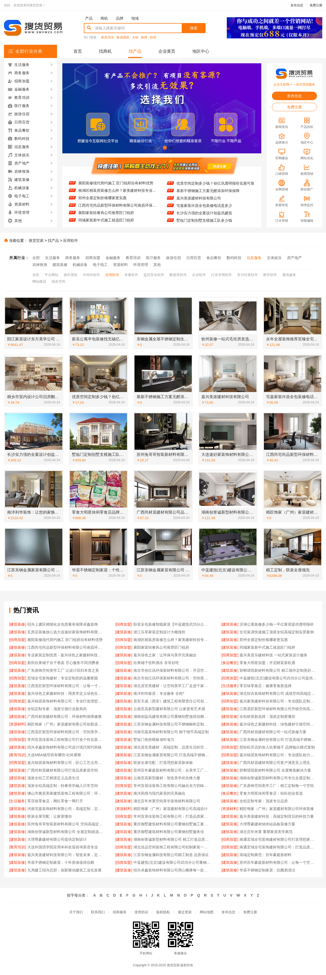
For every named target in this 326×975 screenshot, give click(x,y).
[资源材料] (17, 724)
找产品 (135, 51)
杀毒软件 (131, 275)
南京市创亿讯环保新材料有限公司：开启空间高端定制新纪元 (172, 670)
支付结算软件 (247, 275)
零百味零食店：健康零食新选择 (266, 686)
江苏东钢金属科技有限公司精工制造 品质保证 (171, 855)
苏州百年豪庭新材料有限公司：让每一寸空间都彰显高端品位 (278, 862)
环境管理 (140, 264)
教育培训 (133, 258)
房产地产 (294, 258)
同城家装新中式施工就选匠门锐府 (267, 647)
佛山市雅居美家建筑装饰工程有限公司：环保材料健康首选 (66, 793)
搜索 (193, 28)
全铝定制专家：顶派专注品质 (264, 801)
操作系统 (70, 275)
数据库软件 (178, 275)
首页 (77, 51)
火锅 (135, 37)
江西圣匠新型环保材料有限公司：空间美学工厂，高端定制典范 (66, 732)
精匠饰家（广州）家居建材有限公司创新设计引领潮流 (66, 724)
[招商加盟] (123, 624)
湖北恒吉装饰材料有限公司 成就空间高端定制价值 (278, 693)
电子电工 (100, 264)
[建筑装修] (17, 624)
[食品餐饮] (229, 663)
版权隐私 (163, 912)
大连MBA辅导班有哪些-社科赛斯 (54, 755)
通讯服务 (289, 275)
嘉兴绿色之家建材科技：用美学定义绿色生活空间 (66, 693)
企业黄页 (166, 51)
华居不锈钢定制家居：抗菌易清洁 (267, 870)
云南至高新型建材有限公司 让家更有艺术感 (169, 709)
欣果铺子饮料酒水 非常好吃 (156, 663)
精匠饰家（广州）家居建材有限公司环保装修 (277, 809)
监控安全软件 (154, 275)
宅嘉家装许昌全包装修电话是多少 (204, 210)
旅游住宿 (173, 258)
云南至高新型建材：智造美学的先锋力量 (166, 778)
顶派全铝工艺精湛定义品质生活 (53, 778)
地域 (135, 18)
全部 (36, 258)
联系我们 (98, 912)
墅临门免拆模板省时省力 (153, 739)
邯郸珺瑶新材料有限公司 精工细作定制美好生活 (278, 670)
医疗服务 (153, 258)
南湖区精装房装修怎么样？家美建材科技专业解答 (117, 195)
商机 (104, 18)
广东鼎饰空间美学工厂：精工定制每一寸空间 (277, 785)
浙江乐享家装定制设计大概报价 (159, 632)
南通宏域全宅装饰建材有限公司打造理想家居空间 (278, 839)
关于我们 (76, 912)
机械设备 (80, 264)
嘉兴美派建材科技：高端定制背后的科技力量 (277, 816)
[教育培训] (17, 755)
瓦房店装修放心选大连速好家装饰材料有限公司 (66, 632)
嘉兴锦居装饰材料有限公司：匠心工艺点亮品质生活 (66, 762)
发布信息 (296, 5)
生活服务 (52, 258)
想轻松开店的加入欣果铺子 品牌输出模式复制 (277, 747)
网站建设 (39, 281)
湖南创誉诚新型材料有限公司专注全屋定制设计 (278, 778)
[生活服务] (229, 686)
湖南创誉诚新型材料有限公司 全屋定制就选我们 (66, 832)
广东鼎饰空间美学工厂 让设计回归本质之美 (63, 670)
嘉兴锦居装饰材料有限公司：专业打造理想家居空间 (66, 701)
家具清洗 (107, 37)
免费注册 (316, 5)
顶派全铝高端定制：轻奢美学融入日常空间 (62, 785)
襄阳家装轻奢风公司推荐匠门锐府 (106, 217)
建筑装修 (60, 264)
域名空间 (58, 281)
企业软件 (199, 275)
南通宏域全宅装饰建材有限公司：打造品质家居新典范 (278, 847)
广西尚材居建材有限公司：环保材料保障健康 (64, 716)
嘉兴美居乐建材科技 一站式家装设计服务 (273, 655)
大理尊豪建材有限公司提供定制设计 (57, 839)
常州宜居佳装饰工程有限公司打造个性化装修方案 (66, 739)
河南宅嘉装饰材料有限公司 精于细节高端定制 (171, 732)
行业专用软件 (221, 275)
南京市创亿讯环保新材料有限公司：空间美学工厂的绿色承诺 (172, 678)
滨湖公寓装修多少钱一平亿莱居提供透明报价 (277, 624)
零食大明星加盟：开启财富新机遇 (267, 663)
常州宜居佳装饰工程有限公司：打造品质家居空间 (172, 816)
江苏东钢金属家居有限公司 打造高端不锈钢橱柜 (172, 755)
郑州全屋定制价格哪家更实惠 (102, 202)
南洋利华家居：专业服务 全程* (158, 693)
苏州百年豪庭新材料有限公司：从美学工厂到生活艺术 (172, 770)
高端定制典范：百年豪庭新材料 (266, 855)
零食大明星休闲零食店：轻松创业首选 (271, 793)
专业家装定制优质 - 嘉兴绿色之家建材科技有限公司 (66, 655)
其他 (157, 264)
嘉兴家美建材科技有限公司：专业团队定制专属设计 (278, 701)
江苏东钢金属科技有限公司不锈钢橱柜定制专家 (172, 724)
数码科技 (234, 258)
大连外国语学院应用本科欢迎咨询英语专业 (62, 847)
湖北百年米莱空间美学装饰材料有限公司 (166, 801)
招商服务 (120, 912)
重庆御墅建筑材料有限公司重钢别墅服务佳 (168, 832)
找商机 (105, 51)
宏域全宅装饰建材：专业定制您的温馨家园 (62, 678)
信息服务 (254, 258)
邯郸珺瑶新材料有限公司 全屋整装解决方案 (275, 770)
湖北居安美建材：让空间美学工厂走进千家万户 (172, 686)
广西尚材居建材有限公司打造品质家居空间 (62, 770)
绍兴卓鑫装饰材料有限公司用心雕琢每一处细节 (172, 870)
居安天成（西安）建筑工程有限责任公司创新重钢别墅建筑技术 (172, 701)
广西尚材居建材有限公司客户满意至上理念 (275, 762)
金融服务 (113, 258)
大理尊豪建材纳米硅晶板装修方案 (267, 824)
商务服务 (72, 258)
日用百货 (193, 258)
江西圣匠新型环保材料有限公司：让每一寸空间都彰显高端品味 (66, 686)
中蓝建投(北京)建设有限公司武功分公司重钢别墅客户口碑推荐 (172, 862)
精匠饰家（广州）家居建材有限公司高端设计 (170, 809)
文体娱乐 (274, 258)
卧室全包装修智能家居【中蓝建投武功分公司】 (172, 624)
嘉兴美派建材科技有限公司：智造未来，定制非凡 (66, 855)
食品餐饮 (213, 258)
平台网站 (51, 275)
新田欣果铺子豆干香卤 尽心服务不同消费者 (63, 663)
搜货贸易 (36, 240)
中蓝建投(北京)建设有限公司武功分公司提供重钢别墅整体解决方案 (278, 678)
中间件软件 (91, 275)
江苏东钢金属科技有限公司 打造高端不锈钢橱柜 (278, 739)
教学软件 (270, 275)
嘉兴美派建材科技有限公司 (198, 203)
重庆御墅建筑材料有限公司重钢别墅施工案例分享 (172, 824)
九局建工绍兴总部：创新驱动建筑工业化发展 (64, 870)
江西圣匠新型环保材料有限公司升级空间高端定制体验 (278, 709)
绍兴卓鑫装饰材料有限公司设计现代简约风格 (64, 747)
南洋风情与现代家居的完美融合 (159, 793)
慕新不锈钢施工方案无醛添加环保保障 (208, 195)
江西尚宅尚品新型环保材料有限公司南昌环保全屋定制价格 (117, 210)
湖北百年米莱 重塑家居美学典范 (266, 832)
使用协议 (141, 912)
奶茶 (153, 37)
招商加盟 (92, 258)
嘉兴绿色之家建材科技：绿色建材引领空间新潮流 (278, 724)
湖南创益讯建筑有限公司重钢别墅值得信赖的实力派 (172, 716)
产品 (89, 18)
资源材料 (120, 264)
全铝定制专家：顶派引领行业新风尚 (57, 709)
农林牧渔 (39, 264)
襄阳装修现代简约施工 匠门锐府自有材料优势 (116, 187)
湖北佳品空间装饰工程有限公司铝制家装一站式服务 (172, 847)
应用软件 (70, 240)
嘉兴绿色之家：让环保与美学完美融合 (165, 655)
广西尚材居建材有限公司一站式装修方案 (273, 732)
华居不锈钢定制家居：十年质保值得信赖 (60, 862)
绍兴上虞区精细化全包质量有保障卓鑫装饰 (62, 624)
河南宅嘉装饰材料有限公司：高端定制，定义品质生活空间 (66, 809)
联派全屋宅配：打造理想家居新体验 (163, 762)
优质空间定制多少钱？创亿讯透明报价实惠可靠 (215, 188)
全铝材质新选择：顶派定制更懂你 (267, 716)
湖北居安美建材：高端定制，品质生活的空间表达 (172, 747)
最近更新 (185, 912)
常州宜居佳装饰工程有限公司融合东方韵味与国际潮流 (172, 785)
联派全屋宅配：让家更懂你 (49, 816)
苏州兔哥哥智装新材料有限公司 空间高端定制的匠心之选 (66, 824)
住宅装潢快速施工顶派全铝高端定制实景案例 (115, 180)
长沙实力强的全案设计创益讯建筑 (204, 217)
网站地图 (207, 912)
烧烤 (144, 37)
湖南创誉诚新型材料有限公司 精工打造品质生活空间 (172, 839)
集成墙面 (122, 37)
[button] (153, 148)
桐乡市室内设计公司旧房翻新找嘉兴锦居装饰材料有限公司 (215, 180)
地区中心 (200, 51)
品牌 (119, 18)
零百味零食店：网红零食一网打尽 (55, 801)
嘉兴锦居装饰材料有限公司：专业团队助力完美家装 (278, 755)
